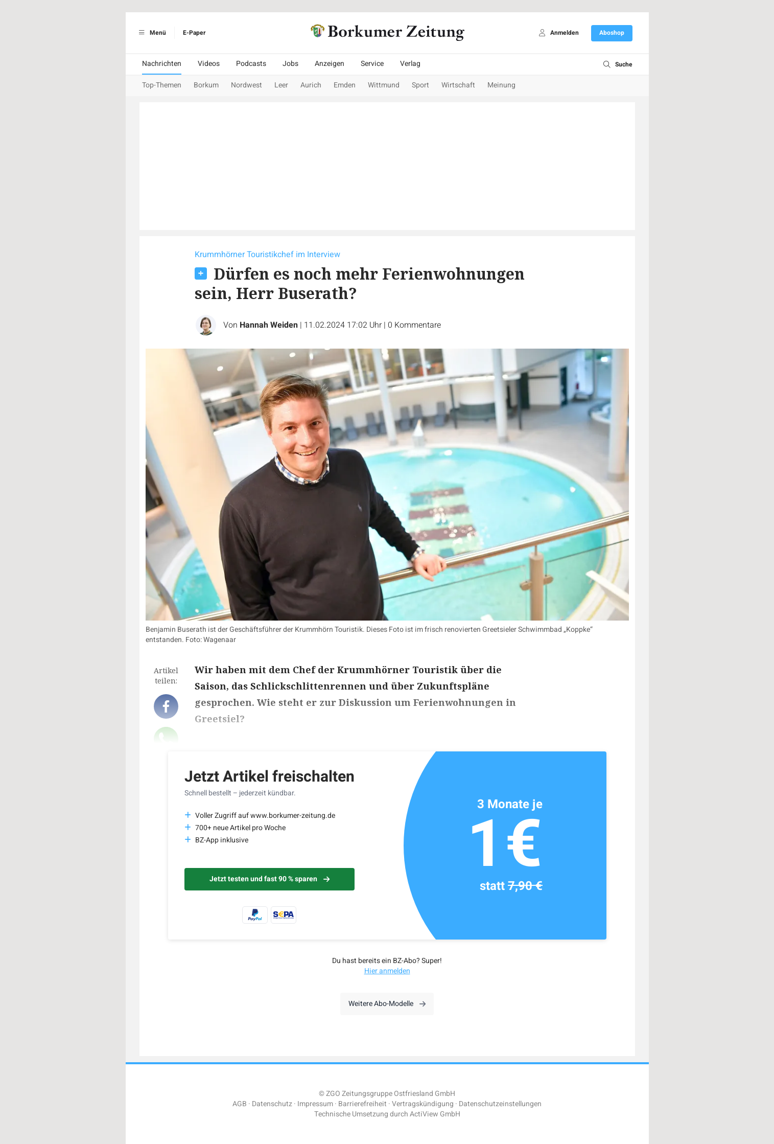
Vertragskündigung (423, 1104)
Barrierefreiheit (362, 1104)
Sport (420, 85)
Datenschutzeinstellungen (500, 1104)
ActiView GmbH (435, 1114)
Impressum (315, 1104)
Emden (345, 85)
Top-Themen (161, 85)
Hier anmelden (387, 971)
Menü (151, 33)
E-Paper (194, 33)
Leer (281, 85)
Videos (209, 63)
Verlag (410, 63)
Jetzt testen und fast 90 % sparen (269, 879)
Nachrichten (161, 63)
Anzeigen (329, 63)
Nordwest (246, 85)
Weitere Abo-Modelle (387, 1003)
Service (372, 63)
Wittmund (384, 85)
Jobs (290, 63)
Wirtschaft (458, 85)
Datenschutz (272, 1104)
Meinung (501, 85)
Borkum (206, 85)
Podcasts (251, 63)
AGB (239, 1104)
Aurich (310, 85)
